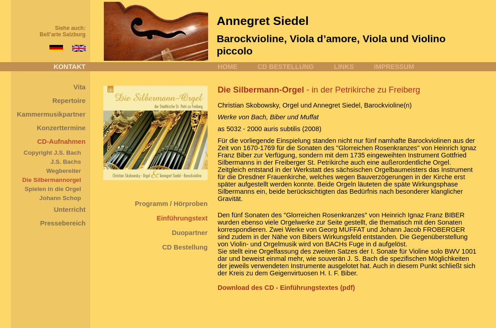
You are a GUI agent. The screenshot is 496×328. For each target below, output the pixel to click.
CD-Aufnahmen (61, 141)
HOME (228, 66)
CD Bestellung (185, 247)
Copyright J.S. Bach (52, 152)
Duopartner (190, 232)
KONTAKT (69, 66)
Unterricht (70, 209)
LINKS (344, 66)
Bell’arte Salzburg (62, 34)
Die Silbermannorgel (51, 179)
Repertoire (68, 100)
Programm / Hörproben (171, 203)
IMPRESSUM (394, 66)
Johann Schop (60, 198)
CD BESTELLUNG (286, 66)
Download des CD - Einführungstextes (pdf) (286, 287)
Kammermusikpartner (51, 114)
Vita (79, 87)
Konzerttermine (61, 128)
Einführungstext (182, 218)
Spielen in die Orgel (52, 189)
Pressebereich (62, 223)
